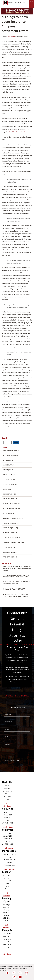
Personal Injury (8, 528)
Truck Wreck (7, 547)
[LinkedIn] (14, 972)
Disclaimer (28, 966)
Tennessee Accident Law (11, 542)
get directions (7, 804)
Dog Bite (6, 489)
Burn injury (7, 470)
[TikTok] (14, 977)
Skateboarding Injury (10, 537)
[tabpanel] (6, 794)
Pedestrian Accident (10, 523)
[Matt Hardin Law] (14, 6)
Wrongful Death (9, 557)
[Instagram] (26, 972)
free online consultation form (18, 132)
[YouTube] (20, 977)
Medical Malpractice (10, 504)
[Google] (20, 972)
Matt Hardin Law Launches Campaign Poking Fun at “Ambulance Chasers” (16, 576)
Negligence (7, 513)
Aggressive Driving (10, 450)
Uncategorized (8, 552)
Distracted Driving (10, 484)
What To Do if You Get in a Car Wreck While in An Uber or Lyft (16, 582)
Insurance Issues (9, 499)
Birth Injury (7, 460)
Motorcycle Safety (10, 508)
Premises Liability (9, 533)
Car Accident (11, 36)
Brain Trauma (8, 465)
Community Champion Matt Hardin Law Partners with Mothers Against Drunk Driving (17, 568)
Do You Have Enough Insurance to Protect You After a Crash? (15, 589)
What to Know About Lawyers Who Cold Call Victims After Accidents (15, 595)
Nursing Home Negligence (12, 518)
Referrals (19, 966)
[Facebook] (7, 972)
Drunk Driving (8, 494)
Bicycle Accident (9, 455)
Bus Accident (7, 475)
